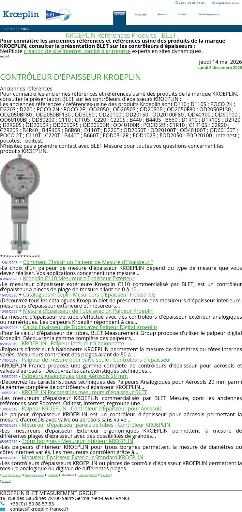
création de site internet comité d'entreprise (77, 51)
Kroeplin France (11, 475)
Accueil (6, 481)
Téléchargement (87, 475)
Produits (53, 475)
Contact (105, 475)
